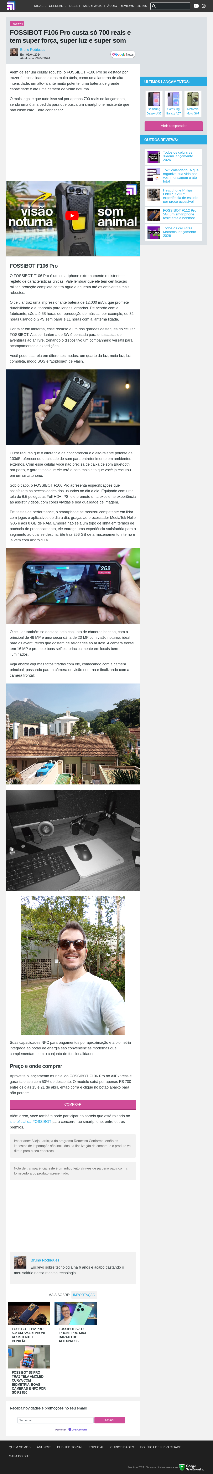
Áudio (112, 5)
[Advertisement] (73, 146)
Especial (96, 1447)
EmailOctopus (79, 1430)
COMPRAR (72, 1104)
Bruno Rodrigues (32, 49)
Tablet (74, 5)
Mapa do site (20, 1456)
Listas (141, 5)
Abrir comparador (174, 126)
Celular (57, 5)
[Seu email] (55, 1420)
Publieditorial (70, 1447)
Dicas (40, 5)
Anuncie (44, 1447)
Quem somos (20, 1447)
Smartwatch (94, 5)
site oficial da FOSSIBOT (30, 1122)
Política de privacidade (160, 1447)
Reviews (127, 5)
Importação (84, 1295)
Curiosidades (122, 1447)
